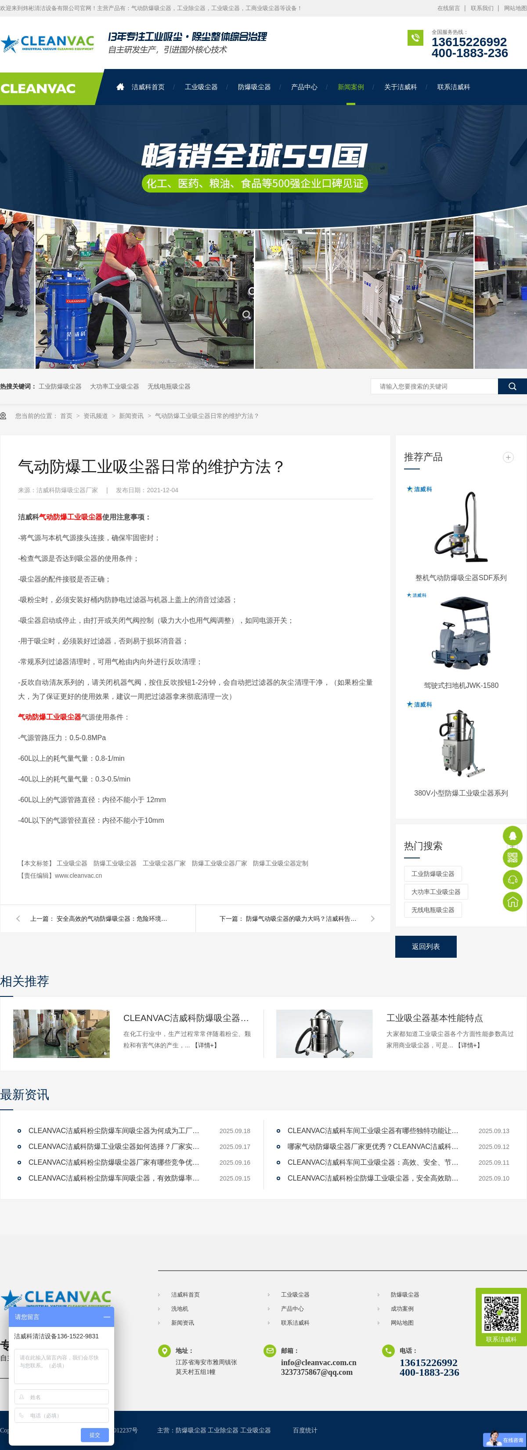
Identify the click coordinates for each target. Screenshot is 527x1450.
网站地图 (515, 8)
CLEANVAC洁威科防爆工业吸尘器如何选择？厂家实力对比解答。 (116, 1146)
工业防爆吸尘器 (60, 386)
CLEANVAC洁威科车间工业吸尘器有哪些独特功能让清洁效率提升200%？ (375, 1130)
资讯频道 (96, 415)
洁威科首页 (140, 87)
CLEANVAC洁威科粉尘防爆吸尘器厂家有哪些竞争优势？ (116, 1162)
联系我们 (482, 8)
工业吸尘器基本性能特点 (434, 1018)
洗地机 (179, 1308)
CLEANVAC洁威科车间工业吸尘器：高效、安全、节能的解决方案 (375, 1162)
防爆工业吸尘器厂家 (220, 863)
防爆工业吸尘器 (116, 863)
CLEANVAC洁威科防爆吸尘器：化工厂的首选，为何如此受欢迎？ (187, 1018)
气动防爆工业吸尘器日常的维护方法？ (207, 415)
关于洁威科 (400, 87)
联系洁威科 (453, 87)
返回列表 (426, 946)
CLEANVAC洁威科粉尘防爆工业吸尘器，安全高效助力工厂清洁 (375, 1178)
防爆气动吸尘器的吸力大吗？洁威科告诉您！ (303, 918)
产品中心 (304, 87)
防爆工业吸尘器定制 (280, 863)
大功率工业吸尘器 (114, 386)
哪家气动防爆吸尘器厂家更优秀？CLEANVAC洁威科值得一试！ (375, 1146)
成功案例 (402, 1308)
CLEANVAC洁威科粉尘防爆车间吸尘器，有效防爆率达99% (116, 1178)
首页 (67, 415)
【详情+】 (206, 1045)
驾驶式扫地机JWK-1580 (461, 685)
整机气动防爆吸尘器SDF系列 (461, 577)
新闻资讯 (132, 415)
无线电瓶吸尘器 (169, 386)
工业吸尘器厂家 (165, 863)
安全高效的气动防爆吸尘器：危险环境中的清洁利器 (114, 918)
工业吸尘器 (201, 87)
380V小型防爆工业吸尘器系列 (461, 793)
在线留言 (448, 8)
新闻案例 (351, 87)
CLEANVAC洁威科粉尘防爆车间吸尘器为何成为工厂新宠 (116, 1130)
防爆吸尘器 (254, 87)
